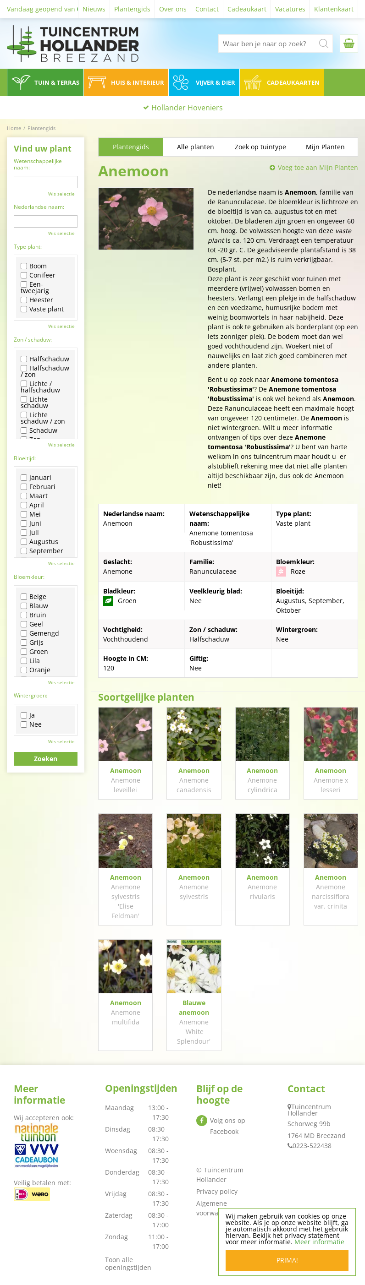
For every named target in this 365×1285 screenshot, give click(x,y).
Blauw (34, 606)
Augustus (39, 542)
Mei (31, 514)
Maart (34, 496)
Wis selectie (61, 194)
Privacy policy (217, 1191)
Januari (36, 477)
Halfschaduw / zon (45, 371)
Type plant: (28, 246)
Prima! (287, 1260)
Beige (33, 596)
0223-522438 (312, 1145)
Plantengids (131, 146)
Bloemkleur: (29, 577)
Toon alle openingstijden (128, 1263)
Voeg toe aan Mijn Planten (318, 167)
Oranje (35, 670)
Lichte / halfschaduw (40, 387)
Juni (31, 523)
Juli (30, 532)
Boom (34, 266)
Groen (34, 651)
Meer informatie (319, 1241)
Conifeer (38, 275)
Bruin (33, 615)
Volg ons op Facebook (227, 1126)
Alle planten (195, 146)
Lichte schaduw (34, 402)
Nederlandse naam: (39, 207)
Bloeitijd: (25, 458)
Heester (37, 300)
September (42, 551)
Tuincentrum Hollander (309, 1109)
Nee (31, 724)
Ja (28, 715)
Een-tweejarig (35, 287)
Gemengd (40, 633)
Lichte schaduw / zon (43, 418)
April (32, 505)
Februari (38, 487)
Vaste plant (42, 309)
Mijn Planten (325, 146)
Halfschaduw (45, 359)
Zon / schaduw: (33, 339)
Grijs (32, 642)
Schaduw (39, 430)
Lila (30, 661)
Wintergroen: (30, 695)
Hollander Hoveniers (187, 108)
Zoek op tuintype (260, 146)
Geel (32, 624)
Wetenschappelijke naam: (38, 164)
